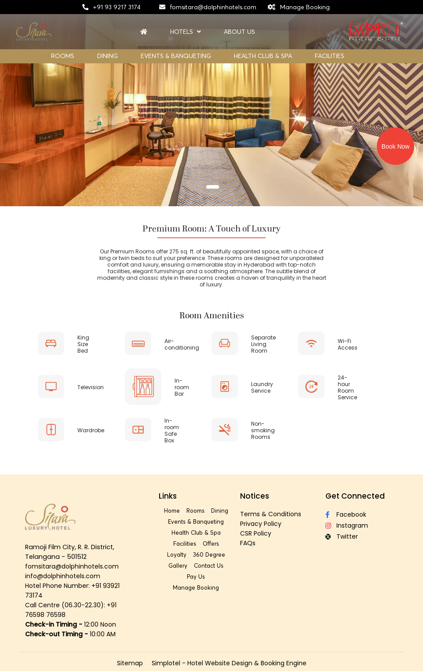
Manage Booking (305, 7)
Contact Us (208, 565)
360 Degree (209, 554)
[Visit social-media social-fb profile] (356, 514)
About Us (239, 32)
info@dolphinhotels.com (62, 576)
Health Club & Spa (263, 56)
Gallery (177, 565)
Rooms (62, 56)
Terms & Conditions (270, 514)
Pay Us (196, 576)
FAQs (247, 543)
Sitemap (130, 663)
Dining (107, 56)
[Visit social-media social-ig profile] (356, 525)
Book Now (396, 146)
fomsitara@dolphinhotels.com (213, 7)
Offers (211, 543)
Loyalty (176, 554)
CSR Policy (255, 533)
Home (172, 510)
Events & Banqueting (176, 56)
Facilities (329, 56)
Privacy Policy (260, 523)
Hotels (185, 32)
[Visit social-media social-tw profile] (356, 536)
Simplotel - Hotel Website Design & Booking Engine (229, 663)
